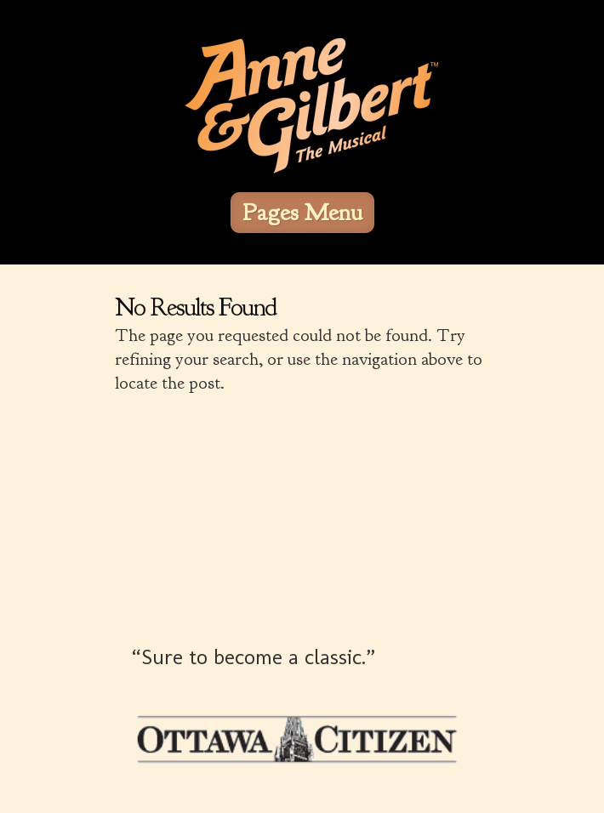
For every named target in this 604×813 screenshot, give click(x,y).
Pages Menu (302, 212)
